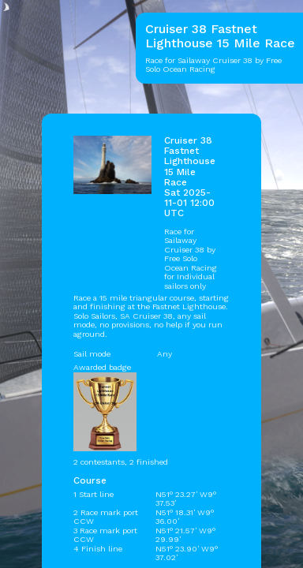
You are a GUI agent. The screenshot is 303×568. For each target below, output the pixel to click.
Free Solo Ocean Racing (190, 262)
